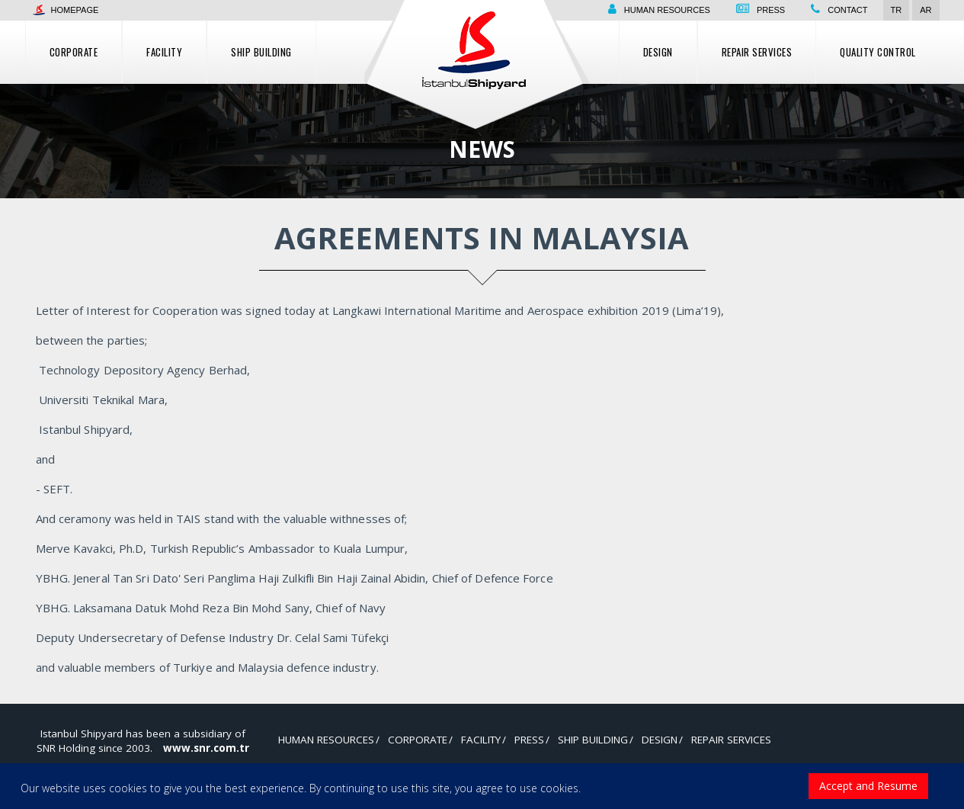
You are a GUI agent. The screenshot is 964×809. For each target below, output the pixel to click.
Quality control (878, 51)
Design (658, 51)
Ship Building (261, 51)
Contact (847, 9)
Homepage (66, 10)
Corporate (74, 51)
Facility (164, 51)
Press (771, 9)
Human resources (667, 9)
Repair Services (757, 51)
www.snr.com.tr (206, 748)
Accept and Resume (868, 786)
